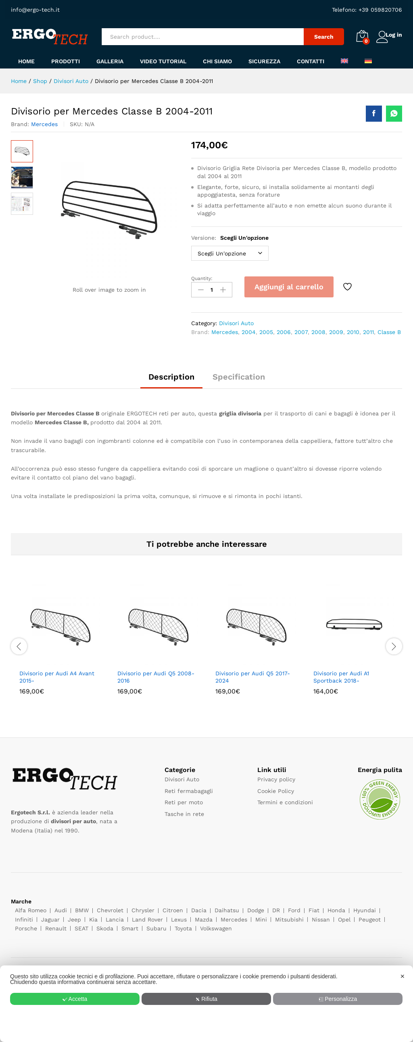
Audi (60, 908)
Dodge (255, 908)
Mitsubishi (289, 916)
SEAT (81, 926)
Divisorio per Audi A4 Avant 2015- (56, 674)
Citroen (173, 908)
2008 (318, 329)
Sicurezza (264, 61)
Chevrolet (110, 908)
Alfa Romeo (30, 908)
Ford (294, 908)
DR (276, 908)
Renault (56, 926)
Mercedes (44, 124)
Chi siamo (217, 61)
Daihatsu (227, 908)
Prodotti (65, 61)
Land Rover (147, 916)
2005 (266, 329)
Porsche (26, 926)
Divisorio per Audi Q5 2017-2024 (252, 674)
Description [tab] (171, 374)
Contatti (310, 61)
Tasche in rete (184, 811)
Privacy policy (276, 777)
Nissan (321, 916)
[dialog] (206, 1003)
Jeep (74, 916)
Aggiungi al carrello (288, 286)
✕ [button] (402, 976)
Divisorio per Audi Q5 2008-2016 (155, 674)
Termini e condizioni (285, 800)
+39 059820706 (379, 9)
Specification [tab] (239, 374)
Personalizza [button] (338, 999)
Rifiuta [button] (207, 999)
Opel (344, 916)
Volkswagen (216, 926)
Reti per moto (184, 800)
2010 (353, 329)
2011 (368, 329)
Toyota (183, 926)
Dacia (198, 908)
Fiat (314, 908)
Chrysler (142, 908)
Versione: (230, 238)
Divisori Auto (236, 320)
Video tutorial (163, 61)
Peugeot (370, 916)
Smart (129, 926)
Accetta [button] (74, 999)
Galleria (109, 61)
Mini (261, 916)
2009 (336, 329)
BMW (82, 908)
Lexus (179, 916)
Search (316, 36)
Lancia (115, 916)
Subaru (156, 926)
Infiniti (24, 916)
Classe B (389, 329)
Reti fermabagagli (189, 788)
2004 (249, 329)
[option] (60, 642)
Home (26, 61)
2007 (301, 329)
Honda (336, 908)
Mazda (204, 916)
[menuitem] (344, 60)
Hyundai (364, 908)
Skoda (104, 926)
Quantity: (202, 278)
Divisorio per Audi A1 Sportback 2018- (341, 674)
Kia (93, 916)
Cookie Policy (275, 788)
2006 (284, 329)
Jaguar (50, 916)
